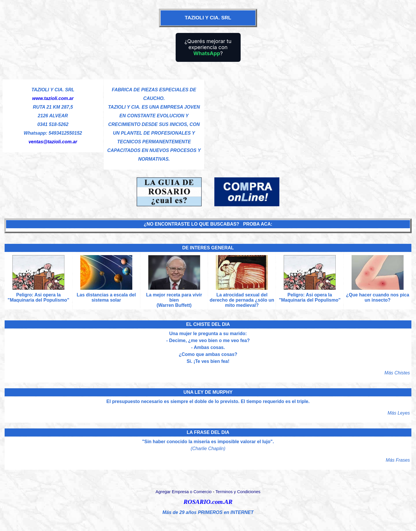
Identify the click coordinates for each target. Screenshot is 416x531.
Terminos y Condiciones (238, 491)
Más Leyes (399, 413)
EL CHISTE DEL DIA (208, 324)
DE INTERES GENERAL (208, 247)
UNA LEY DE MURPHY (208, 392)
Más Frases (398, 460)
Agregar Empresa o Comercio (184, 491)
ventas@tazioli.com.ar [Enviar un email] (53, 141)
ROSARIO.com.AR (207, 501)
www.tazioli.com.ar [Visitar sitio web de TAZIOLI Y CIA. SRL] (52, 98)
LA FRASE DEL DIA (208, 432)
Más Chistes (397, 372)
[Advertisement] (309, 119)
